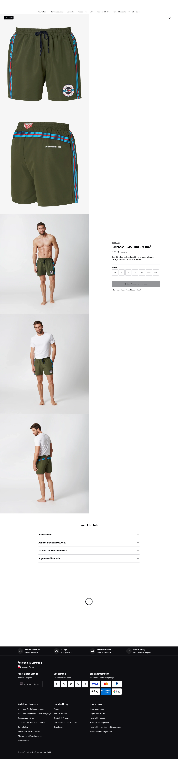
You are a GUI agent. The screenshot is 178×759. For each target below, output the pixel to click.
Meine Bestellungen (97, 708)
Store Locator (59, 727)
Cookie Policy (23, 727)
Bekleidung (116, 242)
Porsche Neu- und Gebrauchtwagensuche (105, 727)
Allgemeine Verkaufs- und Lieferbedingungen (35, 713)
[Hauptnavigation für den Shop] (89, 11)
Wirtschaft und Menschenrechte (30, 736)
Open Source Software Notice (29, 731)
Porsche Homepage (97, 718)
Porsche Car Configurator (99, 722)
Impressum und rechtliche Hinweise (31, 722)
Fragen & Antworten (97, 713)
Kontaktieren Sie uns (31, 683)
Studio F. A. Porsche (61, 718)
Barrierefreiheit (23, 740)
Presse (56, 708)
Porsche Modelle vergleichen (101, 731)
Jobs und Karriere (60, 713)
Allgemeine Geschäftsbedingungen (31, 708)
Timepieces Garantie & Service (65, 722)
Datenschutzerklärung (26, 718)
